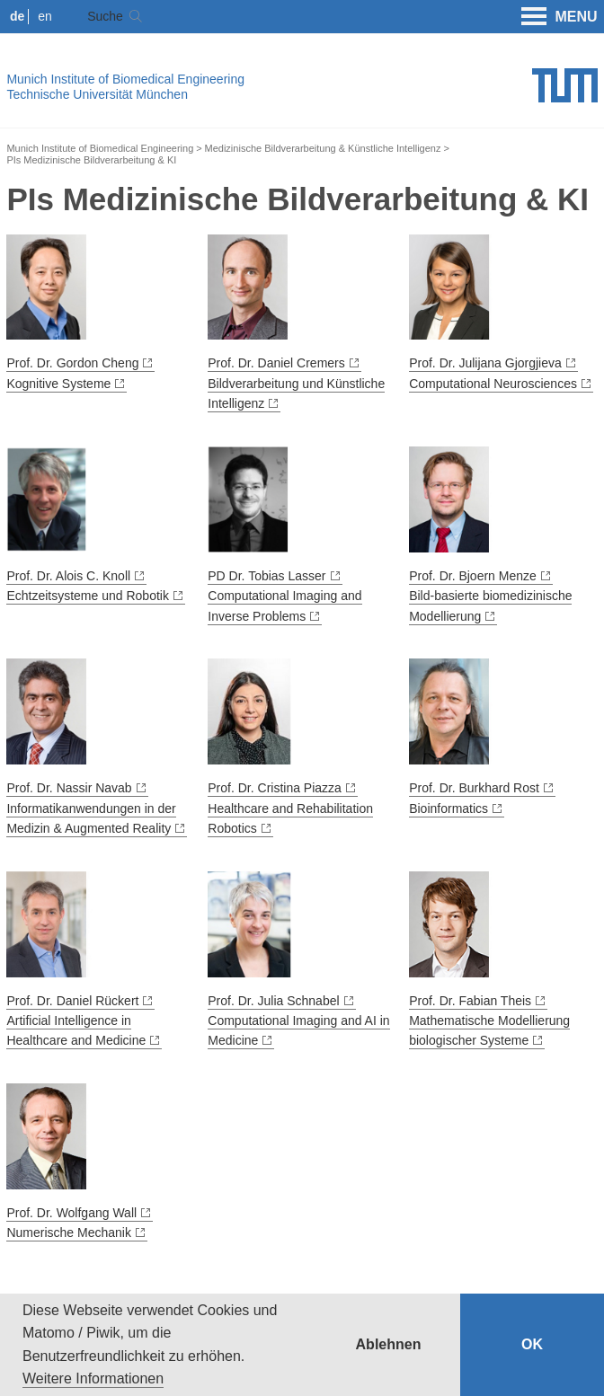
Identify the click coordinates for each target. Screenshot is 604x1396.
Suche (105, 16)
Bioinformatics (448, 808)
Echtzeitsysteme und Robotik (87, 595)
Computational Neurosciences (493, 383)
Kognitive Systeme (58, 383)
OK (532, 1344)
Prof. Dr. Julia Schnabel (273, 1001)
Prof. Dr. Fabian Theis (470, 1001)
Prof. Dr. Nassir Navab (68, 788)
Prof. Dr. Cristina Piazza (275, 788)
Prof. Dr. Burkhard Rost (474, 788)
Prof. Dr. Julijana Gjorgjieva (485, 363)
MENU (559, 17)
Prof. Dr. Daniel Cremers (276, 363)
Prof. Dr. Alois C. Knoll (68, 576)
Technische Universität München (97, 94)
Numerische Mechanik (68, 1232)
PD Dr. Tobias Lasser (266, 576)
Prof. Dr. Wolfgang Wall (71, 1213)
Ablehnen (389, 1344)
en (45, 16)
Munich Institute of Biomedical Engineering (125, 79)
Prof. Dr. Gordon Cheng (72, 363)
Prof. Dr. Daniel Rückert (72, 1001)
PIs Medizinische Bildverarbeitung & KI (91, 160)
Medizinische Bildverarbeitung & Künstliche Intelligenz (323, 148)
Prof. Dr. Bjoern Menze (473, 576)
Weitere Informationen (93, 1378)
